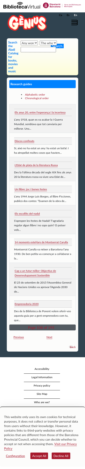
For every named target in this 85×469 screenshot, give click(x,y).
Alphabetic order (35, 94)
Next (49, 337)
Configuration (15, 456)
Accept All (39, 456)
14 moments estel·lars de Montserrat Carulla (41, 242)
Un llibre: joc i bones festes (31, 189)
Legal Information (42, 377)
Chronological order (37, 98)
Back (73, 347)
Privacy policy (42, 385)
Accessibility (41, 369)
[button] (75, 22)
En (75, 15)
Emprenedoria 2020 (27, 304)
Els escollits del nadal (27, 213)
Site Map (41, 394)
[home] (26, 22)
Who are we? (42, 402)
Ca (60, 15)
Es (68, 15)
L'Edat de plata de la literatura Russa (36, 165)
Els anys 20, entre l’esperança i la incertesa (40, 112)
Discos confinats (24, 141)
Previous (19, 337)
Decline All (60, 456)
